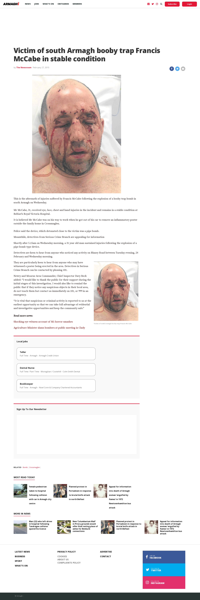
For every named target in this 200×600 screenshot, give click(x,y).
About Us (63, 559)
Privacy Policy (66, 552)
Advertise (106, 552)
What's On (21, 566)
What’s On (48, 4)
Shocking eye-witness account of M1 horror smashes (43, 321)
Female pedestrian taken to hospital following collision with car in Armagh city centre (40, 495)
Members (77, 4)
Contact (105, 556)
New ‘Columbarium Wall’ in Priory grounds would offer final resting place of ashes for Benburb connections (85, 526)
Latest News (22, 552)
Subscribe (172, 4)
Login (189, 4)
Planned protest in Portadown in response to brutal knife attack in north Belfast (128, 525)
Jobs (36, 4)
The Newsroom (24, 67)
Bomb (25, 467)
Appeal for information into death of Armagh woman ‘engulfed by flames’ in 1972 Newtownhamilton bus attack (171, 527)
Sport (18, 561)
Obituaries (63, 4)
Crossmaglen (34, 467)
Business (20, 556)
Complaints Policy (69, 563)
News (28, 4)
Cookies (62, 556)
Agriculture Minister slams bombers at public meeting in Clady (49, 327)
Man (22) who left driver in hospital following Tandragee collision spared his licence (40, 525)
